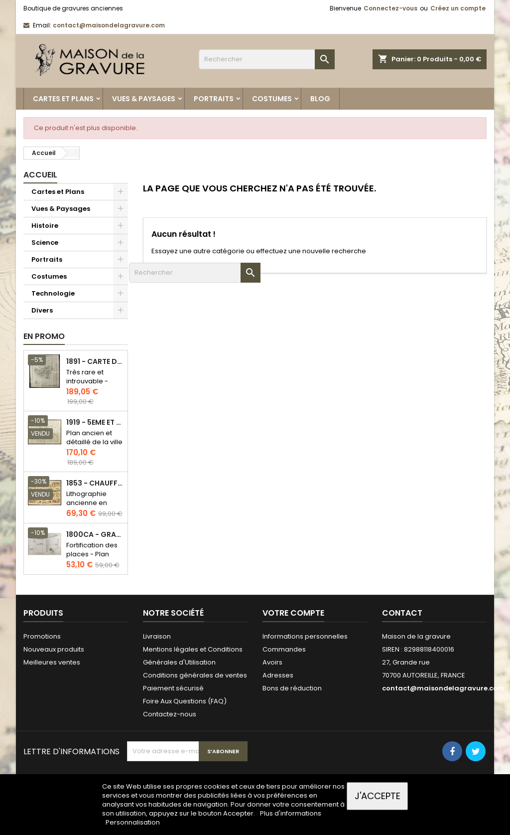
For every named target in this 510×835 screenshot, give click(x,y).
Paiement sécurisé (173, 688)
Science (44, 242)
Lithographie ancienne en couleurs (86, 502)
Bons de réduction (292, 688)
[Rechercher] (267, 59)
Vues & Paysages (143, 99)
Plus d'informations (290, 813)
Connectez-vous (390, 8)
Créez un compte (458, 8)
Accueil (40, 174)
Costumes (272, 99)
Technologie (53, 293)
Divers (42, 310)
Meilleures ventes (51, 662)
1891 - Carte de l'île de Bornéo (95, 361)
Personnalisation (133, 822)
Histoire (44, 225)
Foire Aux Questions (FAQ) (185, 701)
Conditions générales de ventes (195, 675)
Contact (402, 613)
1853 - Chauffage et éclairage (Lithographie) (95, 483)
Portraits (214, 99)
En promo (44, 336)
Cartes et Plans (63, 99)
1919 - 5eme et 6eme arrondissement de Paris (95, 422)
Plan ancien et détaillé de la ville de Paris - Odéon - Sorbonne (94, 446)
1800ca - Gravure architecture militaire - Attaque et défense (95, 534)
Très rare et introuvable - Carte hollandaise (87, 385)
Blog (320, 99)
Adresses (277, 675)
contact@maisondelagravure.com (109, 25)
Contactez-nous (169, 714)
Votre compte (293, 613)
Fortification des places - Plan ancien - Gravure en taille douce (94, 558)
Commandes (284, 649)
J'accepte (377, 796)
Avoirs (272, 662)
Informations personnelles (305, 636)
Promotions (42, 636)
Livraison (157, 636)
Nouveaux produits (53, 649)
